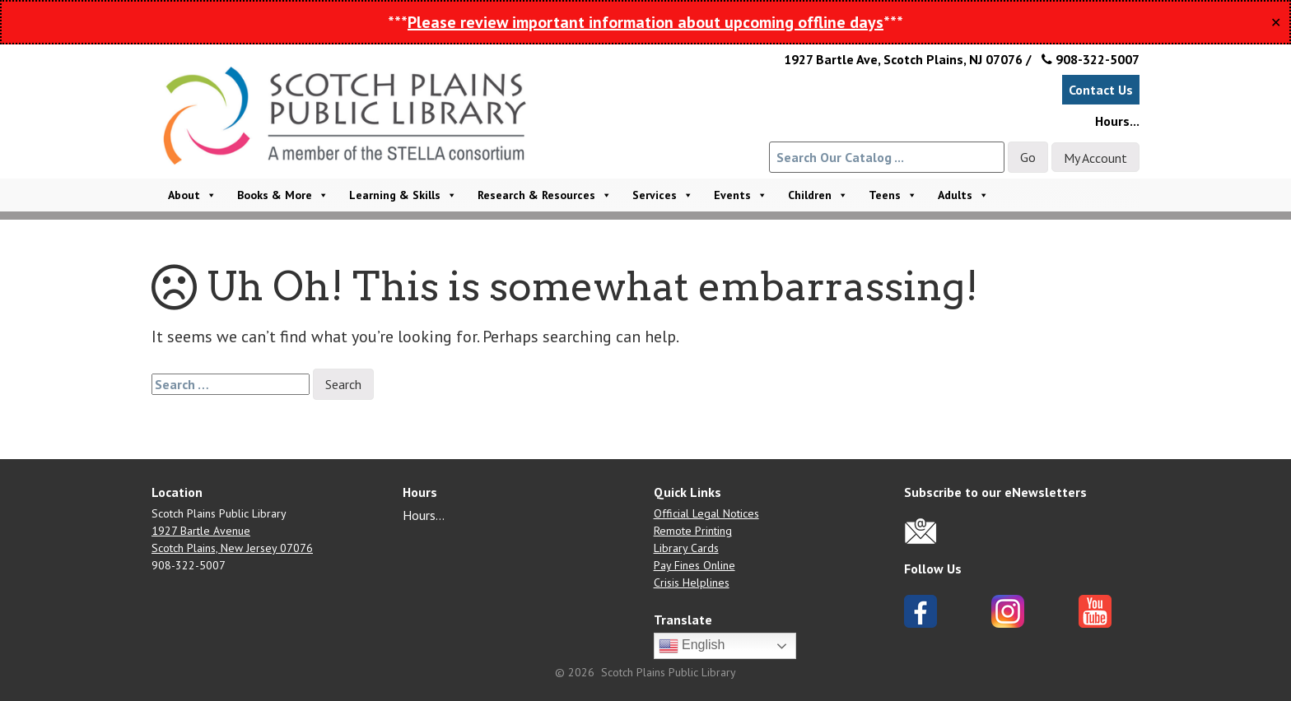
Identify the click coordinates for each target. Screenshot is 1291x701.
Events (740, 195)
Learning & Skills (403, 195)
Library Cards (686, 548)
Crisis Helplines (691, 582)
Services (662, 195)
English (692, 646)
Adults (963, 195)
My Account (1095, 158)
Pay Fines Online (694, 565)
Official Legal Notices (706, 513)
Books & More (283, 195)
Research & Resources (545, 195)
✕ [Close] (1275, 22)
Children (818, 195)
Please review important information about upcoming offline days (645, 22)
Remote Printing (693, 530)
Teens (893, 195)
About (192, 195)
